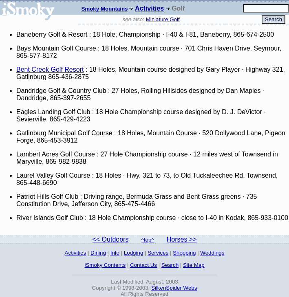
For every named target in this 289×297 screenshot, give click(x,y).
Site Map (194, 265)
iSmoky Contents (105, 265)
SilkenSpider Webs (174, 288)
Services (158, 253)
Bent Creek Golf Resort (50, 69)
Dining (98, 253)
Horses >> (182, 239)
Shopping (184, 253)
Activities (149, 8)
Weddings (212, 253)
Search (170, 265)
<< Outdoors (110, 239)
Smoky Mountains (104, 9)
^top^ (147, 240)
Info (114, 253)
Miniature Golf (163, 19)
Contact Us (143, 265)
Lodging (133, 253)
